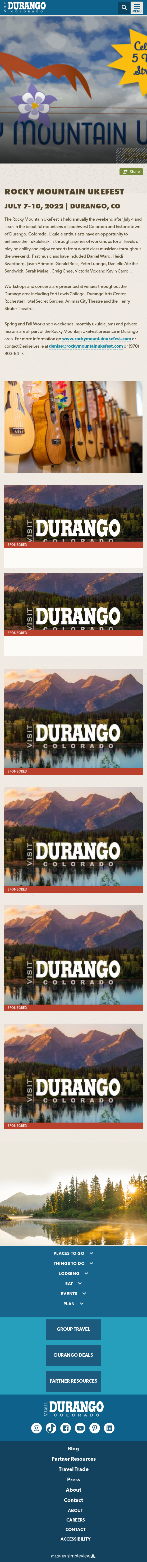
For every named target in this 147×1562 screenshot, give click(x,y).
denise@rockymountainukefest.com (86, 346)
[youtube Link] (80, 1428)
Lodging (69, 1274)
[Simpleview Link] (73, 1557)
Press (73, 1480)
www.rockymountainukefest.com (96, 339)
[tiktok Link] (51, 1428)
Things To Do (70, 1264)
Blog (73, 1449)
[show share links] (131, 171)
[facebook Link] (65, 1428)
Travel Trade (74, 1469)
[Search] (124, 8)
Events (70, 1294)
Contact (73, 1500)
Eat (69, 1284)
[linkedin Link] (109, 1428)
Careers (75, 1520)
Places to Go (69, 1254)
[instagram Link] (36, 1428)
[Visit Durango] (25, 11)
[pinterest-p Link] (94, 1428)
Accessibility (76, 1539)
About (73, 1490)
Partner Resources (74, 1459)
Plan (69, 1304)
